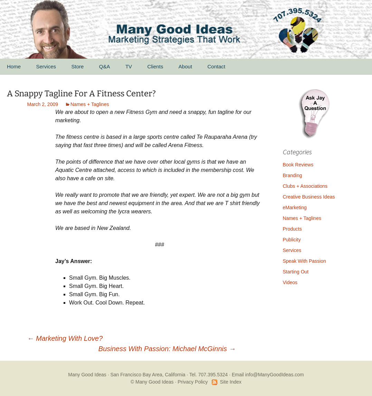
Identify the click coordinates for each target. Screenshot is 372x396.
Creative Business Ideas (309, 197)
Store (77, 66)
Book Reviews (298, 164)
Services (46, 66)
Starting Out (296, 271)
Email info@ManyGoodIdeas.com (268, 374)
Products (292, 229)
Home (14, 66)
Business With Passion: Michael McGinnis (167, 348)
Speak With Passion (304, 261)
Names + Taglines (89, 104)
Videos (290, 282)
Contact (217, 66)
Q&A (104, 66)
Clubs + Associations (305, 186)
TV (128, 66)
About (185, 66)
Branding (292, 175)
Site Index (230, 382)
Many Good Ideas (87, 374)
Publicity (292, 239)
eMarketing (295, 207)
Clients (155, 66)
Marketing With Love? (65, 338)
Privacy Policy (193, 382)
